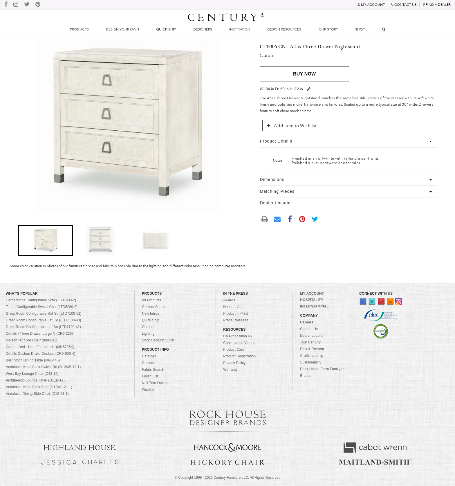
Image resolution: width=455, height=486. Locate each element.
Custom (148, 363)
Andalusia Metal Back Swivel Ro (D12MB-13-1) (43, 367)
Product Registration (239, 356)
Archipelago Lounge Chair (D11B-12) (35, 380)
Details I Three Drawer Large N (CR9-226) (39, 334)
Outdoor (148, 327)
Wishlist (148, 390)
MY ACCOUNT (312, 293)
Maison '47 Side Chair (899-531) (31, 340)
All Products (151, 300)
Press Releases (235, 320)
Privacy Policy (234, 363)
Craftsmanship (311, 356)
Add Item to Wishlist (291, 125)
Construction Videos (239, 343)
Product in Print (235, 314)
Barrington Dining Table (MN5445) (33, 360)
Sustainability (310, 362)
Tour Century (310, 342)
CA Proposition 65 (237, 336)
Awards (229, 300)
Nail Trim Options (155, 383)
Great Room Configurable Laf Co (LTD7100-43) (43, 320)
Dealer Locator (312, 336)
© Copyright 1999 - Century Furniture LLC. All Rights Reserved (227, 478)
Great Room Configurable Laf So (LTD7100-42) (43, 327)
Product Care (233, 350)
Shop (360, 29)
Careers (306, 322)
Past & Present (312, 349)
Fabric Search (153, 370)
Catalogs (149, 356)
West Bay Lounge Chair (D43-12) (32, 374)
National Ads (233, 307)
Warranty (230, 370)
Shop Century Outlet (158, 340)
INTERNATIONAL (314, 306)
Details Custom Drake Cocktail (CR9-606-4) (40, 354)
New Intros (150, 314)
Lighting (148, 334)
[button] (45, 240)
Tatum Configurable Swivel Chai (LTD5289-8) (41, 307)
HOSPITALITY (311, 300)
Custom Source (154, 307)
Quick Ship (166, 29)
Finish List (150, 376)
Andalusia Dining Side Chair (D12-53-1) (37, 394)
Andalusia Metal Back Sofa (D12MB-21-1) (39, 387)
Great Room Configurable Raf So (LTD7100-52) (44, 314)
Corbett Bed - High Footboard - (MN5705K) (40, 347)
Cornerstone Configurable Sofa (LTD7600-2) (41, 300)
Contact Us (309, 329)
